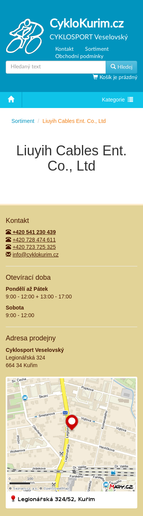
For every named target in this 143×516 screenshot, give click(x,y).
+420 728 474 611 (34, 240)
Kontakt (64, 49)
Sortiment (97, 49)
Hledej (121, 67)
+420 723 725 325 (34, 247)
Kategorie (117, 100)
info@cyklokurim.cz (36, 255)
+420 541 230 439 (31, 232)
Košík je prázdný (117, 77)
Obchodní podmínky (79, 56)
